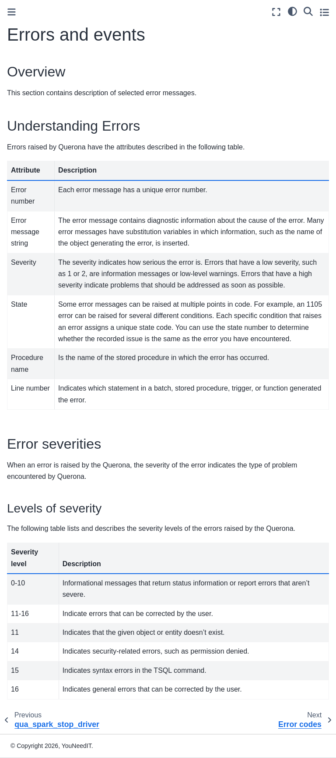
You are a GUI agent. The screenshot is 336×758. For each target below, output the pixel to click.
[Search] (308, 10)
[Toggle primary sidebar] (12, 12)
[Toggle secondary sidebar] (324, 12)
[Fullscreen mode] (276, 12)
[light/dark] (292, 10)
